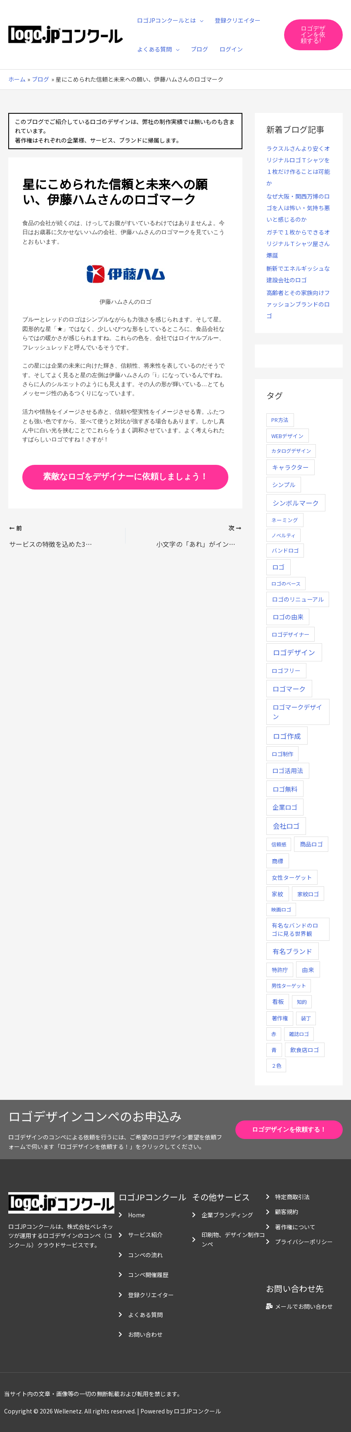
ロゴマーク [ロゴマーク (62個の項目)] (289, 689)
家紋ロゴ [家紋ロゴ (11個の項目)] (308, 894)
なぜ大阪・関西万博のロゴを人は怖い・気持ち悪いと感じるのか (298, 207)
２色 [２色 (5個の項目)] (276, 1065)
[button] (313, 34)
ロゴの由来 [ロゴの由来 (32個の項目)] (288, 616)
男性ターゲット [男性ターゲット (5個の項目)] (288, 985)
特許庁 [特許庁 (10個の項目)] (280, 970)
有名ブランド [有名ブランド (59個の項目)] (292, 951)
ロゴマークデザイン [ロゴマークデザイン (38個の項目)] (297, 711)
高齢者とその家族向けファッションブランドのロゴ (298, 304)
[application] (199, 20)
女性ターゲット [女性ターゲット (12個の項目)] (292, 877)
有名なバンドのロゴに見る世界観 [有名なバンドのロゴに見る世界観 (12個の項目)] (295, 929)
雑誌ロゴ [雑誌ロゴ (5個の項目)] (299, 1034)
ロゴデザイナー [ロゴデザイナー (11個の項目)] (290, 634)
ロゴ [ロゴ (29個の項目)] (278, 566)
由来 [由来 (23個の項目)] (308, 969)
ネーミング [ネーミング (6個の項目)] (284, 520)
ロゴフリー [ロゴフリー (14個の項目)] (286, 670)
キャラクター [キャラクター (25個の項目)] (290, 467)
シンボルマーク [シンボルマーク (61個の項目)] (296, 503)
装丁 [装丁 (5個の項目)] (306, 1018)
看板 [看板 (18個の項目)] (278, 1001)
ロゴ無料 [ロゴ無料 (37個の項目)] (285, 788)
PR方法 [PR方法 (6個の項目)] (280, 420)
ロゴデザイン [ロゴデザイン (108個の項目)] (294, 652)
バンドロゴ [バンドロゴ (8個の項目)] (285, 550)
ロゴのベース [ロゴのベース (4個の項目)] (286, 583)
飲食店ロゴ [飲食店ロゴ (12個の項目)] (304, 1049)
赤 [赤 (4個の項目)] (273, 1033)
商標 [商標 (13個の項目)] (277, 861)
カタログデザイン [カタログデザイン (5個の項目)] (291, 451)
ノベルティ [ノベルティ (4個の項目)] (283, 535)
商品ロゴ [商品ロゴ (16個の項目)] (311, 844)
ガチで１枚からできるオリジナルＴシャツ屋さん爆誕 (298, 243)
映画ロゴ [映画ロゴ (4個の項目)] (281, 909)
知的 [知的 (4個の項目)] (302, 1001)
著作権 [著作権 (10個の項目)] (280, 1018)
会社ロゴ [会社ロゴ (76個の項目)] (286, 826)
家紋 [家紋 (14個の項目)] (277, 894)
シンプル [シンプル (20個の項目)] (283, 484)
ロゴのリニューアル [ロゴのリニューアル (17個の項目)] (298, 599)
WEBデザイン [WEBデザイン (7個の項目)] (287, 436)
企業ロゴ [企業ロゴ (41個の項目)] (285, 806)
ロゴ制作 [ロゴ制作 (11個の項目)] (282, 754)
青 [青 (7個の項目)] (274, 1050)
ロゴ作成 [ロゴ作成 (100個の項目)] (287, 736)
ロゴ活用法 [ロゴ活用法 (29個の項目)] (287, 770)
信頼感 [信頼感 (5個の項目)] (278, 844)
